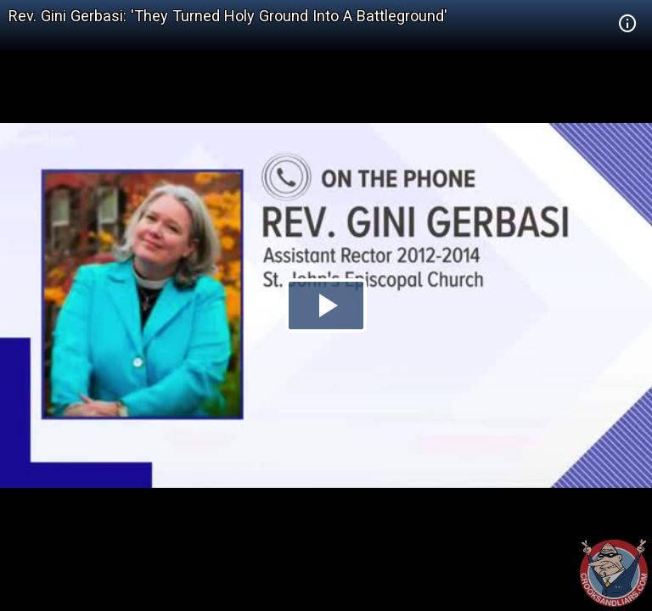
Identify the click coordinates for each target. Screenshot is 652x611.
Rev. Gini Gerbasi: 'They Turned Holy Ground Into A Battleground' (227, 16)
